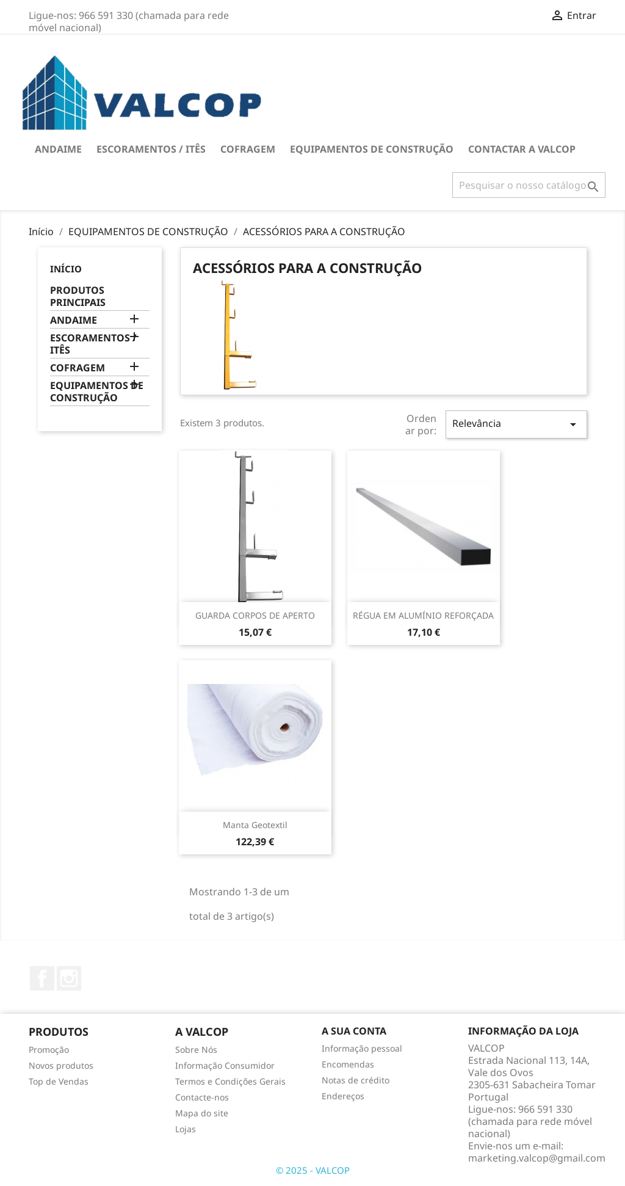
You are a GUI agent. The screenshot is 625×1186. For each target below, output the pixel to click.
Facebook (42, 978)
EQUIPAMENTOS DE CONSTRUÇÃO (371, 149)
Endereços (343, 1096)
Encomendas (348, 1064)
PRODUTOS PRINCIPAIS (78, 296)
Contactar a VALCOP (522, 149)
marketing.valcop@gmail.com (536, 1158)
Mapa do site (201, 1113)
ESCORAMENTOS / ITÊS (151, 149)
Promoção (49, 1049)
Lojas (185, 1129)
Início (66, 269)
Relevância (516, 424)
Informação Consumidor (225, 1065)
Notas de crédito (355, 1080)
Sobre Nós (196, 1049)
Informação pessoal (362, 1048)
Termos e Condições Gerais (230, 1081)
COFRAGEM (247, 149)
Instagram (69, 978)
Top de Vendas (59, 1081)
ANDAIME (58, 149)
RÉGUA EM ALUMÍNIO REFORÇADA (423, 615)
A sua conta (354, 1031)
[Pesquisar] (528, 185)
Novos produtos (61, 1065)
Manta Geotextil (255, 825)
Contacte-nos (202, 1097)
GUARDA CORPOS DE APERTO (255, 615)
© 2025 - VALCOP (313, 1170)
